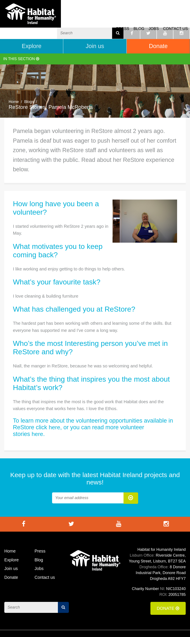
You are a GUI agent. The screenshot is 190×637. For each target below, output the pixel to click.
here (54, 414)
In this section (21, 46)
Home (14, 88)
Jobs (154, 19)
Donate (158, 33)
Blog (139, 19)
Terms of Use (116, 627)
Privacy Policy (172, 627)
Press (122, 19)
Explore (32, 33)
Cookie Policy (144, 627)
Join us (95, 33)
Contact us (175, 19)
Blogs (29, 88)
